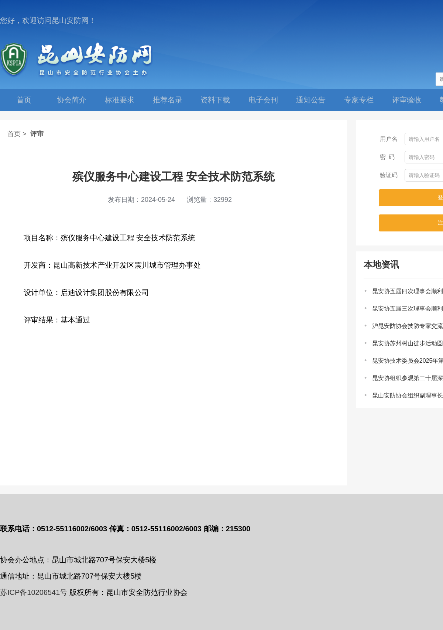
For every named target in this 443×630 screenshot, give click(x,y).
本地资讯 (381, 265)
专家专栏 (359, 100)
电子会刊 (263, 100)
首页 (24, 100)
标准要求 (119, 100)
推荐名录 (167, 100)
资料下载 (215, 100)
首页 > (17, 134)
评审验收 (407, 100)
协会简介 (71, 100)
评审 (37, 134)
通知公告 (311, 100)
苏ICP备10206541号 (33, 592)
